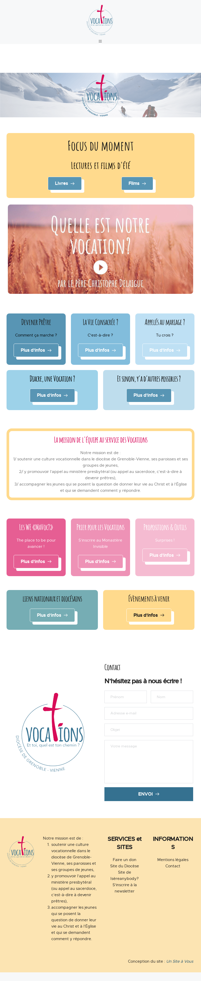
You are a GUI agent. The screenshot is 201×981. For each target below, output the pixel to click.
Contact (172, 874)
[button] (100, 44)
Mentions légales (172, 868)
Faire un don (124, 868)
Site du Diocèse (124, 874)
